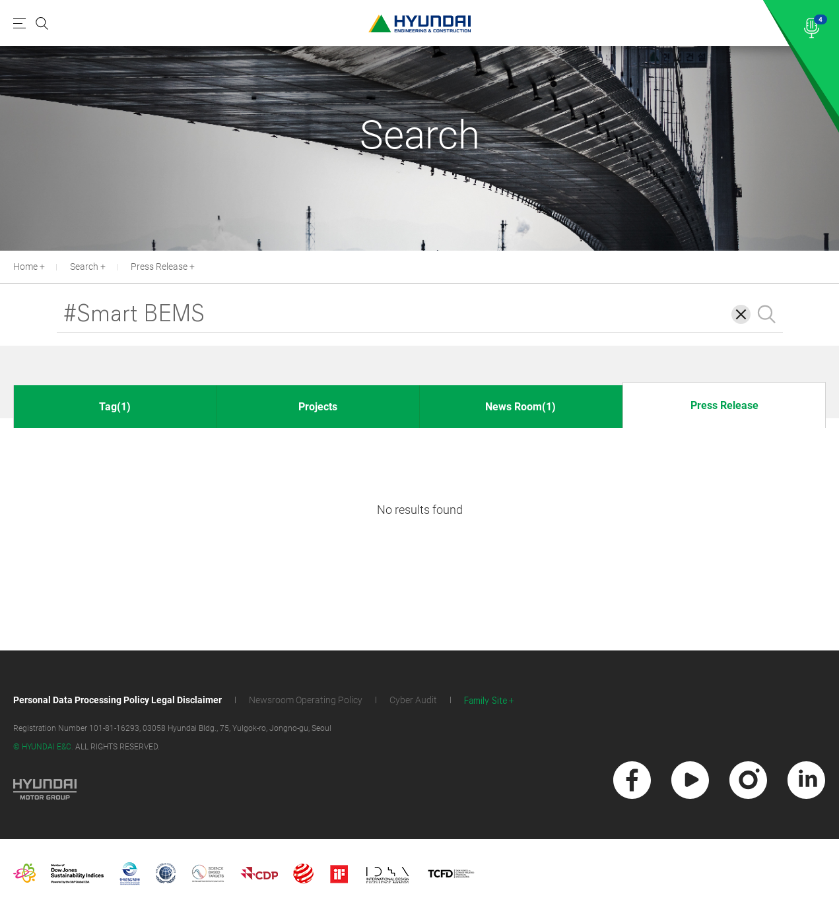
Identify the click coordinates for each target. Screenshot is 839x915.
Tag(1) (115, 406)
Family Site (486, 701)
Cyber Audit (413, 700)
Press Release (159, 266)
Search (84, 266)
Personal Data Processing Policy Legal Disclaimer (117, 700)
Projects (317, 406)
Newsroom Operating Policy (305, 700)
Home (25, 266)
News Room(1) (520, 406)
